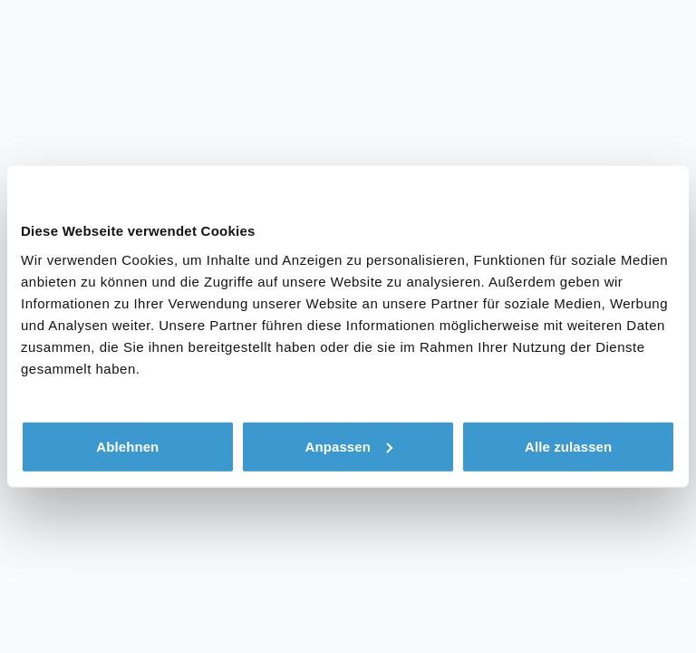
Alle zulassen (568, 445)
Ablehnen (127, 445)
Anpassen (348, 445)
